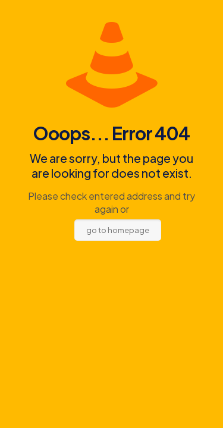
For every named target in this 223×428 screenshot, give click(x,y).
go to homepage (117, 230)
